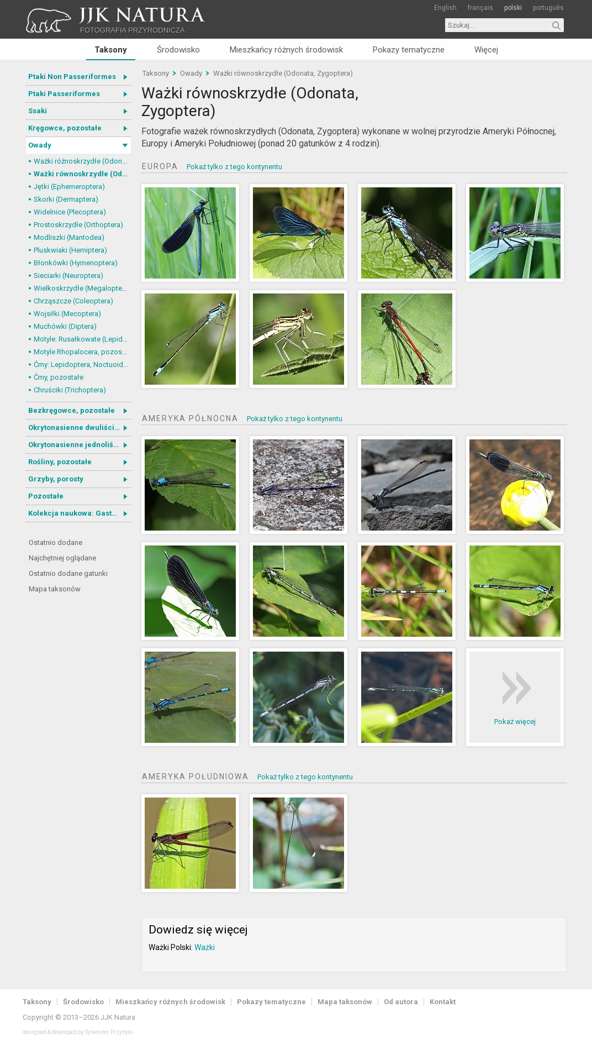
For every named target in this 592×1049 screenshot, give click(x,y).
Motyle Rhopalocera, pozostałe (82, 352)
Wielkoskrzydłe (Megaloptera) (82, 288)
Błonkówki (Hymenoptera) (76, 263)
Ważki (204, 947)
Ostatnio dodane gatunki (68, 573)
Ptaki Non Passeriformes (72, 76)
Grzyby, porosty (55, 479)
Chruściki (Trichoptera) (70, 390)
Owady (39, 145)
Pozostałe (46, 496)
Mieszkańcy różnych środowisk (286, 50)
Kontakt (443, 1002)
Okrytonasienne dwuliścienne (79, 427)
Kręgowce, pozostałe (65, 128)
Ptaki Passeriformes (64, 94)
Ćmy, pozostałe (58, 377)
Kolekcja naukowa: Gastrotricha (79, 513)
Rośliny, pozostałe (60, 462)
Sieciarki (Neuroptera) (68, 275)
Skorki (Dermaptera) (66, 199)
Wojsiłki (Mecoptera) (67, 314)
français (480, 8)
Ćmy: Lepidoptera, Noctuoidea (82, 364)
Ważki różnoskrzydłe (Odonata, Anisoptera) (82, 161)
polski (513, 8)
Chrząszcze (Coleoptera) (73, 301)
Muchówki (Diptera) (65, 326)
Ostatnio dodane (55, 542)
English (445, 8)
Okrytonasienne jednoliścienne (79, 444)
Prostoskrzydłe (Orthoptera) (78, 225)
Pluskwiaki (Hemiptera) (70, 250)
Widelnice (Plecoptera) (70, 212)
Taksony (110, 50)
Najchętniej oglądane (62, 558)
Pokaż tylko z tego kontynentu (234, 166)
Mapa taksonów (55, 589)
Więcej (486, 50)
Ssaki (37, 111)
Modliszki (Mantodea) (69, 237)
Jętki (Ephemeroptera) (69, 186)
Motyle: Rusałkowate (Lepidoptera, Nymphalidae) (82, 339)
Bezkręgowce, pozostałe (71, 410)
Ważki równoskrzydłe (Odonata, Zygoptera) (82, 174)
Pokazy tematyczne (409, 50)
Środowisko (178, 50)
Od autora (401, 1002)
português (548, 8)
